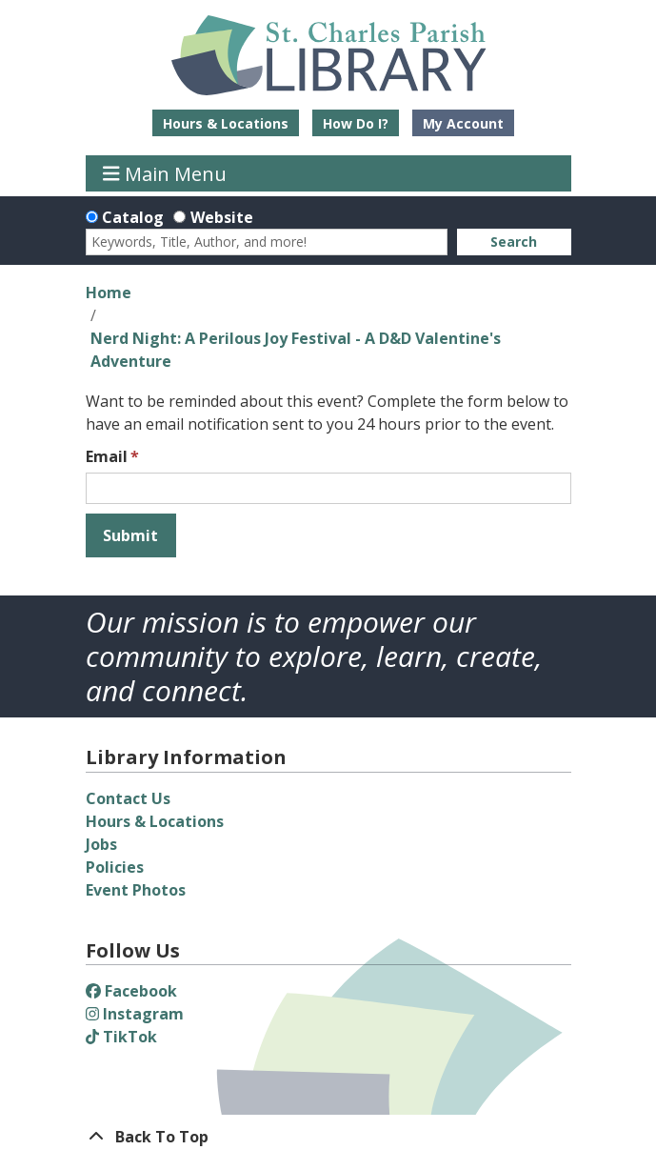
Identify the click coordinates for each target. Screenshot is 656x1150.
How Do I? (355, 123)
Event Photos (136, 889)
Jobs (101, 844)
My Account (463, 123)
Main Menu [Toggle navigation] (165, 173)
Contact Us (128, 798)
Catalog (133, 217)
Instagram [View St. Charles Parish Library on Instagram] (135, 1013)
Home (108, 292)
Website (221, 217)
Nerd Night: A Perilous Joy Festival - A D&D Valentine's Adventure (295, 350)
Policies (115, 867)
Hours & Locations (225, 123)
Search (513, 241)
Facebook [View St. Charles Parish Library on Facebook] (131, 990)
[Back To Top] (328, 1136)
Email (107, 456)
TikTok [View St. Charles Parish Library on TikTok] (121, 1036)
